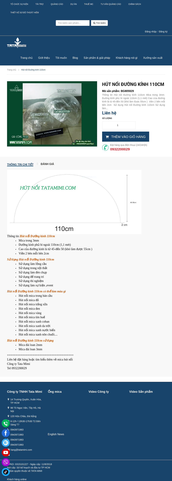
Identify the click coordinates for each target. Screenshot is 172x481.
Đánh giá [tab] (47, 164)
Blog (75, 57)
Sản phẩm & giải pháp (97, 57)
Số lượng (107, 118)
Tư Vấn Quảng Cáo (111, 4)
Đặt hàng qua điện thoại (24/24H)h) (128, 145)
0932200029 (120, 149)
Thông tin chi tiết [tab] (20, 164)
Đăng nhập (151, 31)
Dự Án (73, 4)
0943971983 (17, 429)
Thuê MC (88, 4)
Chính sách (134, 4)
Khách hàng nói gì (127, 57)
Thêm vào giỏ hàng (126, 137)
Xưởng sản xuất (152, 57)
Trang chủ (26, 57)
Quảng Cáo (57, 4)
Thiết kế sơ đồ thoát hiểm (24, 12)
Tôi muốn (61, 57)
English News (56, 434)
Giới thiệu (44, 57)
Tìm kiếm (99, 23)
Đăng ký (163, 31)
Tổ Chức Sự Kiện (19, 4)
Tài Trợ (39, 4)
